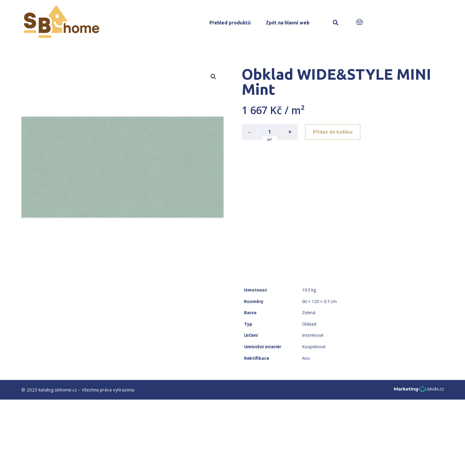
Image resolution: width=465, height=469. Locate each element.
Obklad (309, 324)
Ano (306, 358)
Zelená (308, 312)
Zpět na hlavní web (288, 22)
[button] (336, 23)
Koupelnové (314, 346)
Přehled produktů (230, 22)
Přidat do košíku (332, 132)
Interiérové (312, 335)
